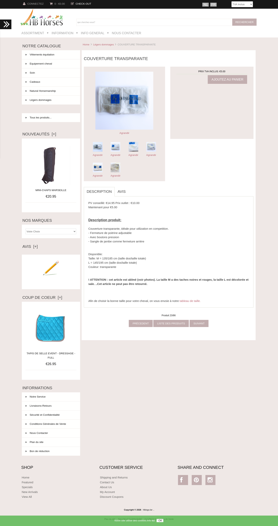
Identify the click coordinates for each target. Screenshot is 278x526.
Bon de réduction (38, 451)
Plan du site (34, 442)
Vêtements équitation (50, 55)
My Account (107, 492)
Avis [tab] (122, 191)
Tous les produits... (39, 117)
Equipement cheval (50, 64)
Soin (50, 73)
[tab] (131, 189)
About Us (106, 487)
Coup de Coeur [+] (42, 297)
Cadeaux (50, 82)
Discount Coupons (111, 496)
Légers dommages (103, 44)
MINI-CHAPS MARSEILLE (51, 190)
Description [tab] (99, 191)
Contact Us (107, 482)
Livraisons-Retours (39, 405)
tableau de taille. (190, 301)
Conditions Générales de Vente (46, 423)
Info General (92, 33)
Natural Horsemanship (50, 91)
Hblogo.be (148, 510)
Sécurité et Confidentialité (43, 414)
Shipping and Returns (114, 477)
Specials (27, 487)
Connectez (33, 3)
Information (62, 33)
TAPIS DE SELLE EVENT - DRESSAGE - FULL (51, 353)
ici (153, 522)
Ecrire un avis (51, 281)
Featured (27, 482)
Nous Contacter (126, 33)
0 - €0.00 (57, 3)
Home (86, 44)
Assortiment (32, 33)
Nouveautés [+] (39, 134)
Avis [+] (30, 246)
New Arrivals (30, 492)
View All (27, 496)
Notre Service (36, 396)
